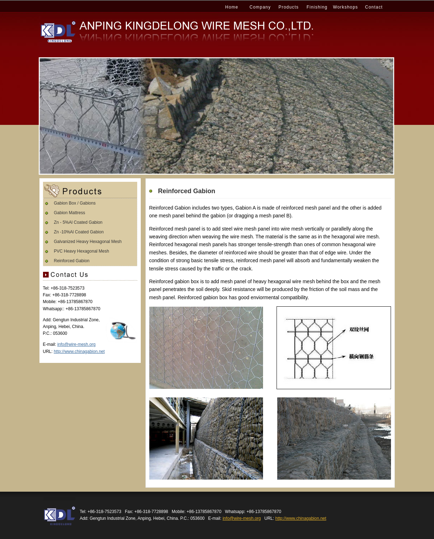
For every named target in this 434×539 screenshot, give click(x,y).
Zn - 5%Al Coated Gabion (78, 222)
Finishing (317, 7)
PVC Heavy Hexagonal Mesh (81, 251)
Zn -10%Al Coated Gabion (79, 231)
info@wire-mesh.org (76, 344)
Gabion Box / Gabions (75, 203)
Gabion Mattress (69, 212)
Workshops (345, 7)
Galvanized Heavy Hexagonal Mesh (88, 241)
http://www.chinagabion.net (79, 351)
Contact (374, 7)
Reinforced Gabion (72, 260)
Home (232, 7)
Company (260, 7)
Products (289, 7)
